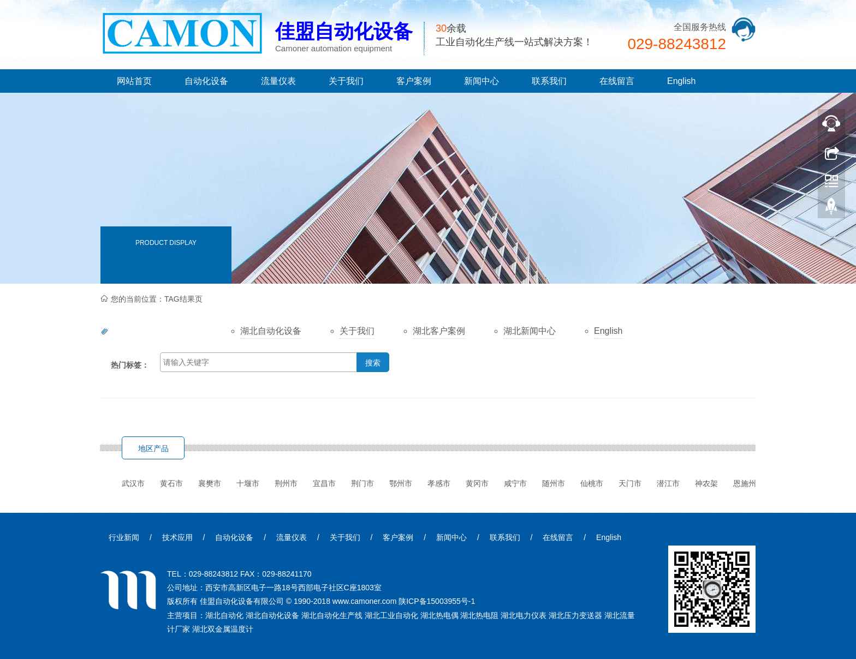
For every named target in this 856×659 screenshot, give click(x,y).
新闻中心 (481, 81)
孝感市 (438, 483)
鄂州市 (400, 483)
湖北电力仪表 (523, 615)
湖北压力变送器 (575, 615)
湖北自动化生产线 (331, 615)
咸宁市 (515, 483)
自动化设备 (206, 81)
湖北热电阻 (479, 615)
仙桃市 (591, 483)
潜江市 (668, 483)
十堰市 (247, 483)
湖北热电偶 (439, 615)
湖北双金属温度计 (222, 629)
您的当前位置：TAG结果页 (157, 299)
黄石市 (171, 483)
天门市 (630, 483)
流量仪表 (278, 81)
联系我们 (549, 81)
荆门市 (362, 483)
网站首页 (134, 81)
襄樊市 (209, 483)
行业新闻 (124, 537)
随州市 (553, 483)
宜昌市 (324, 483)
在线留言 (616, 81)
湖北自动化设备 (272, 615)
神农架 (706, 483)
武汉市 (133, 483)
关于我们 (346, 81)
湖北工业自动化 (391, 615)
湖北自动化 (224, 615)
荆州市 (286, 483)
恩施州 (744, 483)
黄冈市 (477, 483)
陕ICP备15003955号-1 (437, 601)
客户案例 (413, 81)
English (681, 81)
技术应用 (177, 537)
